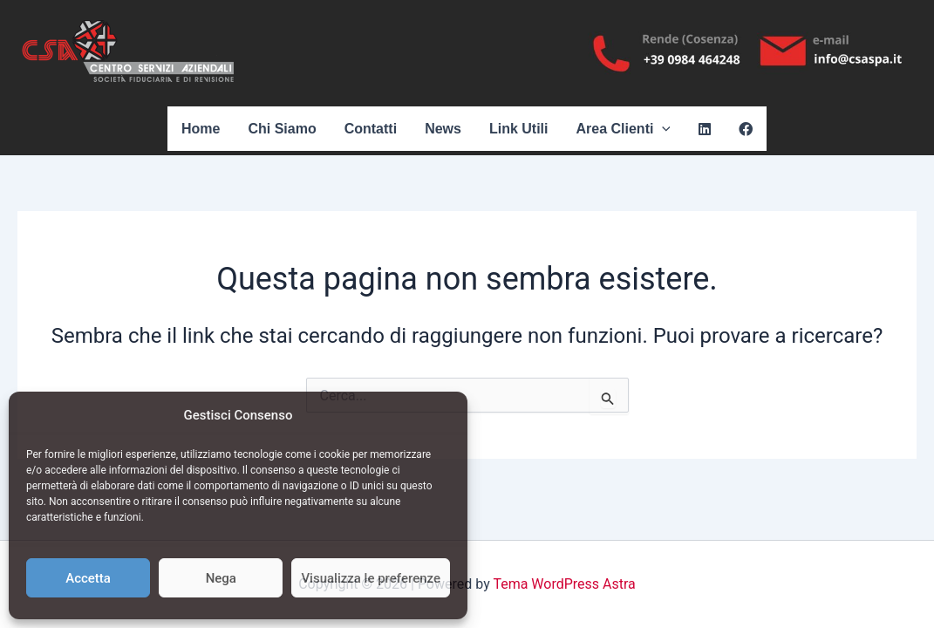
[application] (662, 128)
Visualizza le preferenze (370, 578)
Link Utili (519, 128)
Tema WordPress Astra (564, 584)
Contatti (370, 128)
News (443, 128)
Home (200, 128)
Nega (221, 578)
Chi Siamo (282, 128)
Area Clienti (623, 128)
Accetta (88, 578)
